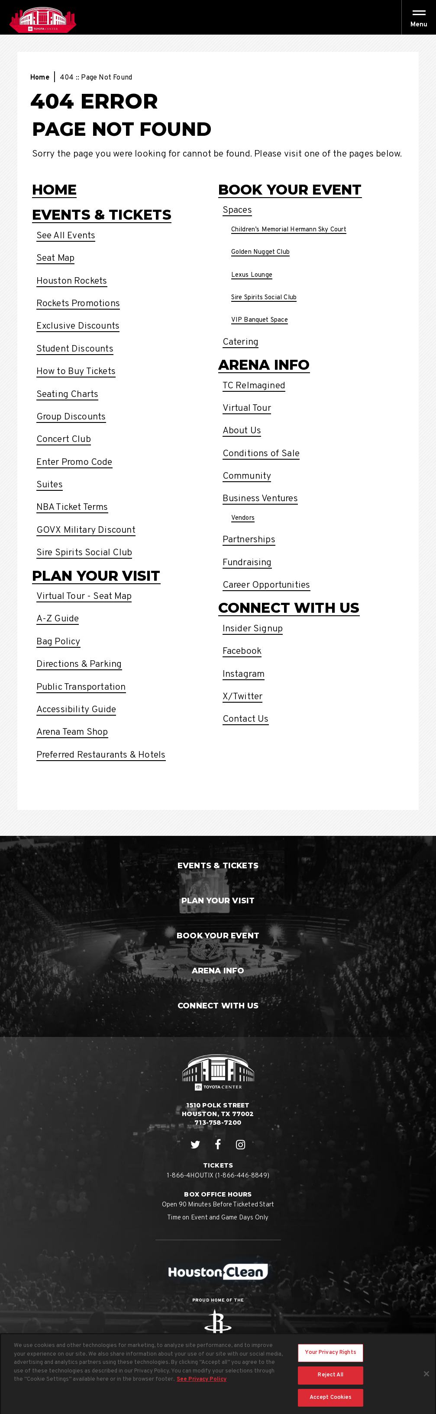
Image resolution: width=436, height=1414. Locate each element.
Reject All (330, 1381)
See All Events (66, 236)
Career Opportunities (266, 585)
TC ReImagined (254, 386)
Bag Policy (58, 642)
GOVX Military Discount (86, 530)
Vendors (243, 518)
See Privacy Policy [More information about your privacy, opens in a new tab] (201, 1385)
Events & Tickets (101, 214)
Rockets (218, 1327)
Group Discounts (71, 417)
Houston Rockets (71, 281)
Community (247, 476)
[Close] (426, 1379)
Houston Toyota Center (43, 20)
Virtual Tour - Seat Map (84, 596)
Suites (49, 485)
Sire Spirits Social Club (84, 553)
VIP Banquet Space (259, 320)
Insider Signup (253, 629)
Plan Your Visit (96, 575)
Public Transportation (81, 687)
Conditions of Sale (261, 454)
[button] (419, 25)
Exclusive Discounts (78, 326)
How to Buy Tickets (76, 371)
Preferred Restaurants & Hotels (101, 755)
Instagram (244, 674)
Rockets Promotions (78, 304)
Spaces (237, 210)
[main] (218, 435)
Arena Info (264, 364)
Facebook (242, 651)
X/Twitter (243, 697)
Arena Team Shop (72, 732)
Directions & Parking (79, 664)
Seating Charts (67, 394)
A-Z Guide (57, 619)
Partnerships (249, 540)
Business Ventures (260, 499)
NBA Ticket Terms (72, 507)
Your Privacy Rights (330, 1358)
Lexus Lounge (251, 275)
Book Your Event (290, 189)
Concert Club (63, 439)
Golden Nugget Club (260, 252)
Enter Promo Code (74, 462)
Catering (241, 342)
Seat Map (55, 258)
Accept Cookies (331, 1403)
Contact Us (246, 719)
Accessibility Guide (76, 710)
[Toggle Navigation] (418, 17)
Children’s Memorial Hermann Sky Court (288, 230)
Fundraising (247, 563)
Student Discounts (74, 349)
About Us (242, 431)
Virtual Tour (247, 408)
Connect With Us (289, 607)
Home (39, 78)
